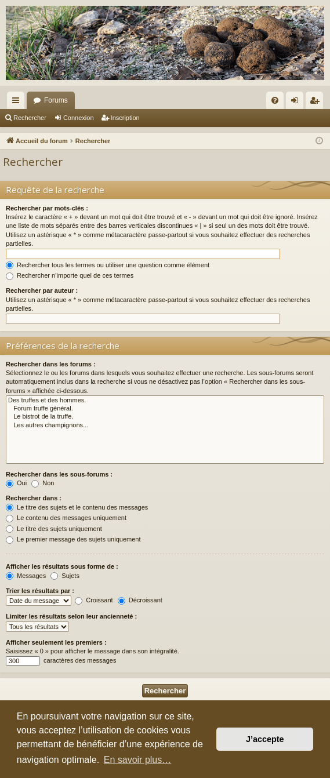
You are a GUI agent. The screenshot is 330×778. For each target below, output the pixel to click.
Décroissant (140, 600)
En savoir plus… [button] (138, 760)
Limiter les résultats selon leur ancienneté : (71, 616)
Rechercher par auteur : (42, 290)
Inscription (125, 117)
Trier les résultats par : (40, 590)
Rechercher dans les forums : (51, 364)
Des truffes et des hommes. (165, 401)
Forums (56, 100)
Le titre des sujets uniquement (54, 528)
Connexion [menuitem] (297, 102)
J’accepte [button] (265, 739)
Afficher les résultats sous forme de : (62, 566)
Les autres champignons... (165, 425)
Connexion (78, 117)
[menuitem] (275, 100)
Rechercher (29, 117)
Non (42, 482)
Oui (16, 482)
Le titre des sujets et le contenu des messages (77, 507)
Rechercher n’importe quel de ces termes (69, 275)
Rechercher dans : (33, 498)
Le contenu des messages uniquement (66, 517)
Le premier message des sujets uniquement (73, 539)
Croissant (94, 600)
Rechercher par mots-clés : (47, 208)
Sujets (64, 575)
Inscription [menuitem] (317, 102)
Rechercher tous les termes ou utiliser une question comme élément (107, 264)
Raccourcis (18, 102)
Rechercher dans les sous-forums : (59, 474)
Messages (26, 575)
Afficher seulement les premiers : (56, 642)
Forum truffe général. (165, 409)
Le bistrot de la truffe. (165, 417)
